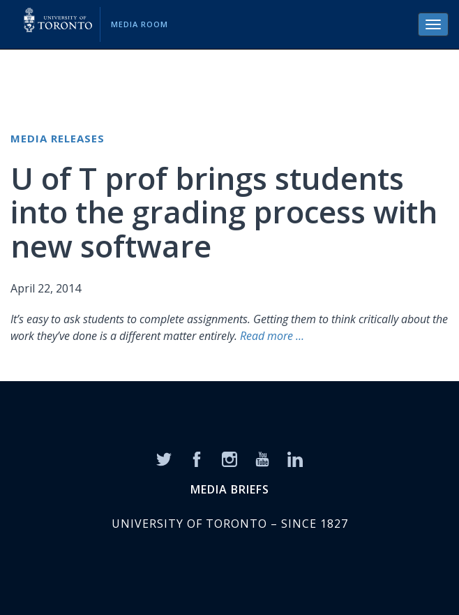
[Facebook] (196, 458)
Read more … (272, 335)
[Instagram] (229, 458)
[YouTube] (262, 458)
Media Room (139, 24)
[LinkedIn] (295, 458)
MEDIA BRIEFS (229, 489)
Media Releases (57, 138)
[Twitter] (164, 458)
